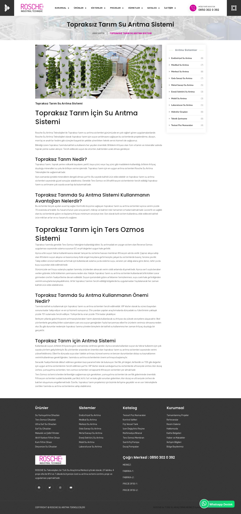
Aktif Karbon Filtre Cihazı (47, 437)
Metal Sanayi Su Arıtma (187, 85)
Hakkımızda (172, 428)
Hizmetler (134, 8)
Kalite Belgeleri (174, 433)
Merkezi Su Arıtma (187, 71)
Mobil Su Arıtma (187, 98)
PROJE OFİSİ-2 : (130, 490)
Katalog (152, 8)
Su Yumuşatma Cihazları (47, 415)
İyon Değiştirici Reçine (134, 428)
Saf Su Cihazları (43, 428)
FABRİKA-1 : (128, 471)
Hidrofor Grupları (187, 111)
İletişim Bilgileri (174, 442)
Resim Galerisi (173, 424)
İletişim (168, 8)
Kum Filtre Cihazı (43, 442)
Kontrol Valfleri (130, 419)
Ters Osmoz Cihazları (45, 419)
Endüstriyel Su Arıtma (187, 58)
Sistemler (97, 8)
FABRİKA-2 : (128, 477)
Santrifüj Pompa (131, 442)
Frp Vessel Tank (130, 424)
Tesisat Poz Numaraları (187, 125)
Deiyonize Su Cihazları (46, 446)
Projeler (115, 8)
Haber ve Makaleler (176, 437)
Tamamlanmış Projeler (178, 415)
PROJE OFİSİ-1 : (130, 483)
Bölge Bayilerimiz (175, 446)
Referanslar (172, 419)
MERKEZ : (127, 465)
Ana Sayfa (98, 33)
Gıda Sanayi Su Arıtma (187, 78)
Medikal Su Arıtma (187, 64)
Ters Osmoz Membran (133, 437)
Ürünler (78, 8)
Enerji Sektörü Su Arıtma (187, 91)
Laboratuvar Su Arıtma (187, 105)
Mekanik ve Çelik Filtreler (47, 433)
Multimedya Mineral (132, 433)
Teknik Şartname (187, 118)
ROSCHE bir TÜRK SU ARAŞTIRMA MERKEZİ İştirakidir (178, 507)
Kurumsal (60, 8)
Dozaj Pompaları (131, 446)
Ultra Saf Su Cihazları (45, 424)
